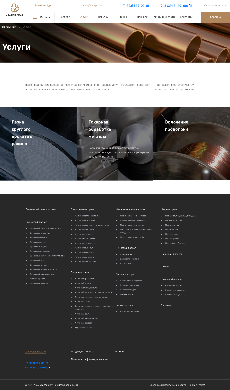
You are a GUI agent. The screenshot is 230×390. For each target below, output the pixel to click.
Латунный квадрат (83, 323)
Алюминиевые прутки (85, 220)
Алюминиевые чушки (129, 312)
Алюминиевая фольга (85, 243)
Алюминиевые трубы (84, 230)
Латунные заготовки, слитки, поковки (92, 297)
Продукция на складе (83, 351)
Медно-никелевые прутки (132, 225)
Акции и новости (164, 17)
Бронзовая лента (37, 242)
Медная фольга (172, 239)
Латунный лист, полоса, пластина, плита (93, 292)
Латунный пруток (83, 283)
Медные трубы (172, 230)
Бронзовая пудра (128, 290)
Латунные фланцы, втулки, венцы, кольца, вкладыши (94, 307)
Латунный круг (82, 314)
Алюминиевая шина (84, 234)
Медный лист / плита (175, 243)
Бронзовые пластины (40, 233)
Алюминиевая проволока (86, 216)
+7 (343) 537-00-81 (135, 5)
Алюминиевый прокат (83, 209)
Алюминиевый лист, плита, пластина (92, 225)
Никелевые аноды (173, 286)
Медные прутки (172, 225)
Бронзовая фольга (38, 238)
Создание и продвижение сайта (168, 385)
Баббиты (166, 305)
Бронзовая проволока (40, 251)
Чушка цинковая (127, 264)
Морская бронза (37, 279)
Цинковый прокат (126, 248)
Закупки (103, 17)
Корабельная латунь (84, 328)
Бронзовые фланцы (39, 283)
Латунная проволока (84, 279)
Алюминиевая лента (84, 252)
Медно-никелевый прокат (130, 209)
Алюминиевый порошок (131, 281)
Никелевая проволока (175, 290)
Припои (165, 266)
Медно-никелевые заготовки (133, 216)
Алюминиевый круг (84, 248)
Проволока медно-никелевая (133, 220)
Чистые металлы (125, 305)
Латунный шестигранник (86, 318)
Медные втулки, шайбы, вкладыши (181, 216)
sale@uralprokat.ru (95, 5)
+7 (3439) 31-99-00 (173, 5)
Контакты (186, 17)
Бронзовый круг (37, 260)
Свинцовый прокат (171, 254)
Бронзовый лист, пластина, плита (45, 228)
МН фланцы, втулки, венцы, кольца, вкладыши (136, 231)
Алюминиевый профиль (86, 239)
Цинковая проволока (129, 259)
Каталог (45, 17)
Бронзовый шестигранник (42, 274)
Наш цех (142, 17)
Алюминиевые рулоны (85, 262)
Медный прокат (169, 209)
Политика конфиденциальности (89, 359)
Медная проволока (173, 220)
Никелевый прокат (171, 279)
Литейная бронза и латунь (41, 209)
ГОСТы (123, 17)
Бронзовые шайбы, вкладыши (43, 270)
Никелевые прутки (173, 295)
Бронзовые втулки (38, 265)
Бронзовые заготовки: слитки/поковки (47, 256)
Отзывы (119, 351)
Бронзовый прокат (36, 222)
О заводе (64, 17)
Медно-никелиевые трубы (132, 237)
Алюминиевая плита (84, 257)
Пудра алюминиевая (129, 285)
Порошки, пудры (125, 274)
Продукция (9, 27)
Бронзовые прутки (38, 247)
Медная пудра (126, 294)
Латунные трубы (82, 302)
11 (191, 5)
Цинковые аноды (128, 254)
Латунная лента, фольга (86, 288)
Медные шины (171, 234)
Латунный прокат (80, 272)
